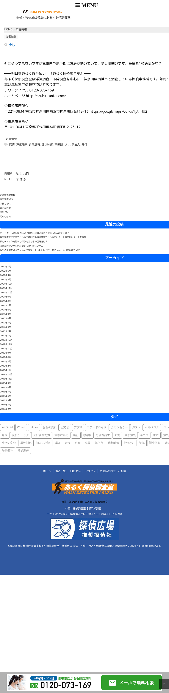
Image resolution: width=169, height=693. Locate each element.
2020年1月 (5, 335)
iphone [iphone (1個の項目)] (34, 427)
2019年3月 (5, 361)
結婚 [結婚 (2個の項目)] (77, 443)
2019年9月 (5, 352)
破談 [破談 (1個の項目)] (57, 443)
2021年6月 (5, 309)
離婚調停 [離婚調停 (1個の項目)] (23, 450)
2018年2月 (5, 408)
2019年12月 (6, 339)
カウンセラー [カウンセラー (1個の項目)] (119, 427)
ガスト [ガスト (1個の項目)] (136, 427)
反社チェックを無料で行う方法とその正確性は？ (23, 241)
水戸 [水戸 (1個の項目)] (156, 435)
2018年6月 (5, 395)
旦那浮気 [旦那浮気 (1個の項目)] (130, 435)
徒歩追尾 (47, 144)
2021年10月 (6, 292)
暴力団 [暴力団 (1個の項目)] (144, 435)
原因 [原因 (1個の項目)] (5, 435)
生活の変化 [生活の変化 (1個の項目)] (9, 443)
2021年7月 (5, 305)
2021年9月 (5, 296)
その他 (3, 216)
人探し (3, 203)
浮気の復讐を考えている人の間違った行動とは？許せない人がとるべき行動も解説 (40, 250)
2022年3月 (5, 275)
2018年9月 (5, 382)
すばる (21, 179)
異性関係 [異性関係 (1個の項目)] (26, 443)
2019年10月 (6, 348)
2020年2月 (5, 331)
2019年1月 (5, 370)
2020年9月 (5, 313)
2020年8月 (5, 318)
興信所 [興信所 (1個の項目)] (99, 443)
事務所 (59, 144)
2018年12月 (6, 374)
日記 (2, 212)
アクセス (90, 471)
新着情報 (11, 139)
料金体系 (75, 471)
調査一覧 (60, 471)
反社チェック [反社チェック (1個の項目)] (20, 435)
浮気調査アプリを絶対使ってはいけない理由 (21, 245)
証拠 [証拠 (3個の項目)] (142, 443)
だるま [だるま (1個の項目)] (65, 427)
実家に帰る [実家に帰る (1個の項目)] (62, 435)
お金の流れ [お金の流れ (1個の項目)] (50, 427)
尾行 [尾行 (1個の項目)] (76, 435)
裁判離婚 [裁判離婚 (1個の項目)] (113, 443)
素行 (84, 144)
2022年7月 (5, 266)
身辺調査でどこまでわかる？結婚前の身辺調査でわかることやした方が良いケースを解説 (43, 237)
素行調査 (4, 207)
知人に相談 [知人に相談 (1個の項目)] (43, 443)
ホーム (47, 471)
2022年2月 (5, 279)
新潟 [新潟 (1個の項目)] (117, 435)
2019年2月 (5, 365)
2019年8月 (5, 357)
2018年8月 (5, 387)
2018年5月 (5, 400)
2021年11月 (6, 288)
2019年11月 (6, 344)
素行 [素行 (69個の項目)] (67, 443)
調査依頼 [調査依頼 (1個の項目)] (154, 443)
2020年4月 (5, 322)
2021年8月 (5, 300)
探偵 (12, 144)
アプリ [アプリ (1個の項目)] (78, 427)
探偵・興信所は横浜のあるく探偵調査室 (84, 502)
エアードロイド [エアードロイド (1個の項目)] (96, 427)
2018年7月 (5, 391)
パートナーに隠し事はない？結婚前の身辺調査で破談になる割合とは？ (34, 232)
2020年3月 (5, 326)
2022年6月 (5, 270)
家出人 (76, 144)
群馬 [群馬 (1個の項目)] (87, 443)
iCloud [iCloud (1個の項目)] (21, 427)
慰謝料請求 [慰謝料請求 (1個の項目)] (103, 435)
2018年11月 (6, 378)
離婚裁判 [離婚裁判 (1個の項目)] (7, 450)
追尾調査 (34, 144)
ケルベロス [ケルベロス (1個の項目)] (152, 427)
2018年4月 (5, 404)
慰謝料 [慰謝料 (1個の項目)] (87, 435)
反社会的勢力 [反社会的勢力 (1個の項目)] (41, 435)
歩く (67, 144)
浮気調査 (21, 144)
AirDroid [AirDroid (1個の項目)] (7, 427)
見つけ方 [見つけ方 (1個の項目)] (129, 443)
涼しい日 (22, 174)
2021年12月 (6, 283)
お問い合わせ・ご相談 (113, 471)
